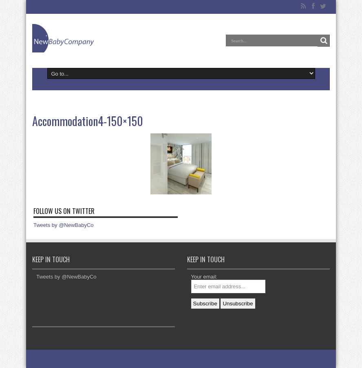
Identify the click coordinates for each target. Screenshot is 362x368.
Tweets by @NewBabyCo (63, 225)
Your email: (204, 277)
